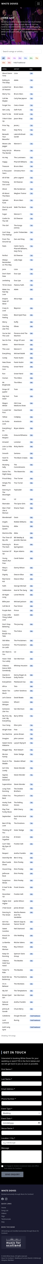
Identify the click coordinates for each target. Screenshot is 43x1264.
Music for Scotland (27, 1194)
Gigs (3, 1216)
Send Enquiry (12, 1174)
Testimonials (6, 1219)
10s (14, 58)
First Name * (6, 1069)
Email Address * (8, 1089)
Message (5, 1148)
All (3, 58)
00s (20, 58)
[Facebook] (2, 1198)
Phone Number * (8, 1099)
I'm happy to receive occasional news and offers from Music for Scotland (21, 1167)
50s (9, 63)
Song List (4, 1210)
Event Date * (6, 1118)
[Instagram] (6, 1198)
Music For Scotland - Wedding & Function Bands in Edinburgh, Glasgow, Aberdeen (21, 1259)
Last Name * (6, 1079)
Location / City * (8, 1138)
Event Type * (6, 1108)
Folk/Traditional (19, 63)
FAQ (2, 1222)
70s (36, 58)
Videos (3, 1213)
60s (3, 63)
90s (25, 58)
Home (3, 1207)
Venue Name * (7, 1128)
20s (8, 58)
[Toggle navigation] (38, 3)
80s (31, 58)
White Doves (9, 3)
